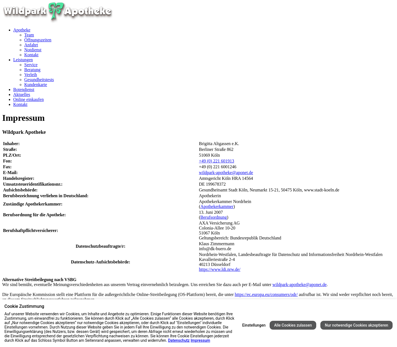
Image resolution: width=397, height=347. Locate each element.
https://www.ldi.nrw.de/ (219, 269)
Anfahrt (31, 44)
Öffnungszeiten (37, 40)
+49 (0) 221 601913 (216, 161)
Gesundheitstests (39, 79)
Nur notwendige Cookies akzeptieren (356, 325)
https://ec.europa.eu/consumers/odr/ (266, 294)
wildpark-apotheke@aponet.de (226, 172)
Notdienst (32, 49)
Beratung (32, 69)
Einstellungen (254, 325)
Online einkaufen (28, 99)
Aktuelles (21, 94)
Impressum (200, 340)
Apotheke (21, 30)
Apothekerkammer (217, 206)
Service (30, 64)
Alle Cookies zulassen (293, 325)
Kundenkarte (35, 84)
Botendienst (23, 89)
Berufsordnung (213, 217)
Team (29, 35)
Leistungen (23, 59)
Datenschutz (178, 340)
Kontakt (31, 54)
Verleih (30, 74)
